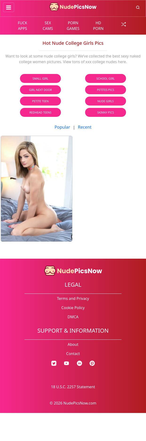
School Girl (105, 79)
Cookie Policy (73, 307)
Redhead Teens (40, 112)
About (73, 344)
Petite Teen (40, 101)
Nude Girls (105, 101)
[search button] (138, 7)
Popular (62, 127)
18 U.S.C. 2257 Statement (73, 386)
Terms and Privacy (73, 298)
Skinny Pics (105, 112)
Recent (84, 127)
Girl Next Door (40, 90)
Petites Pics (105, 90)
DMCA (73, 316)
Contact (73, 353)
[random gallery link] (124, 24)
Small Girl (40, 79)
